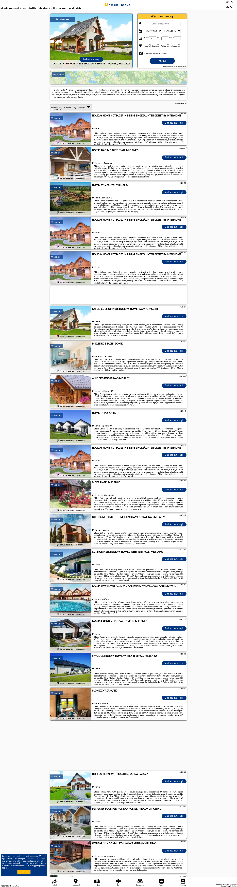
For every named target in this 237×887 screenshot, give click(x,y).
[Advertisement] (118, 746)
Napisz (234, 886)
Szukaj (162, 61)
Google (43, 856)
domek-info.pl (118, 5)
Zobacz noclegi (174, 122)
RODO (4, 868)
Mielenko (55, 118)
